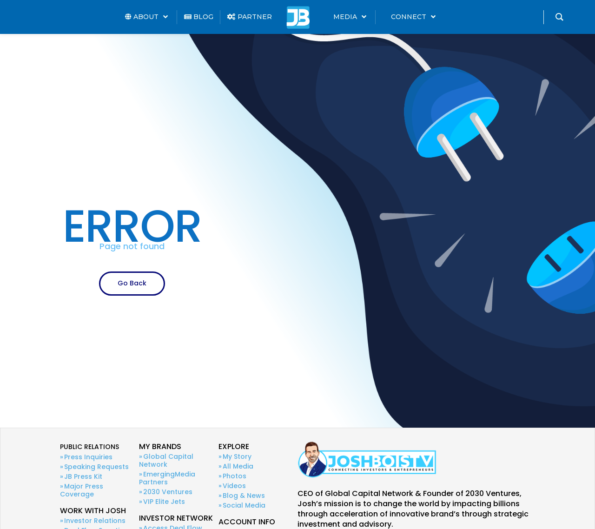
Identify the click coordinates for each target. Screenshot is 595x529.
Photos (234, 476)
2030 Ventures (167, 491)
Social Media (244, 505)
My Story (237, 456)
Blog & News (244, 495)
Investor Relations (95, 520)
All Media (238, 466)
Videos (234, 485)
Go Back (132, 283)
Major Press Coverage (81, 490)
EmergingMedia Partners (167, 478)
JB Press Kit (83, 476)
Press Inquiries (88, 457)
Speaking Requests (96, 466)
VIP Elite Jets (164, 501)
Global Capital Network (166, 460)
